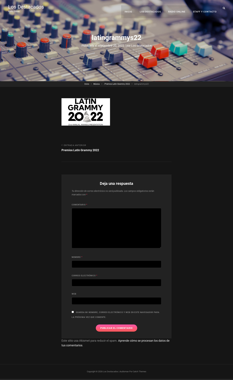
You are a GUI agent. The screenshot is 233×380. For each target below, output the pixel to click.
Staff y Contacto (205, 8)
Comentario (79, 205)
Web (74, 294)
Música (96, 84)
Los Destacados (26, 7)
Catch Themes (139, 371)
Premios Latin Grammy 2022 (117, 84)
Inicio (130, 8)
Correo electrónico (84, 275)
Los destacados (141, 45)
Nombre (77, 257)
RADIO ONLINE (177, 8)
